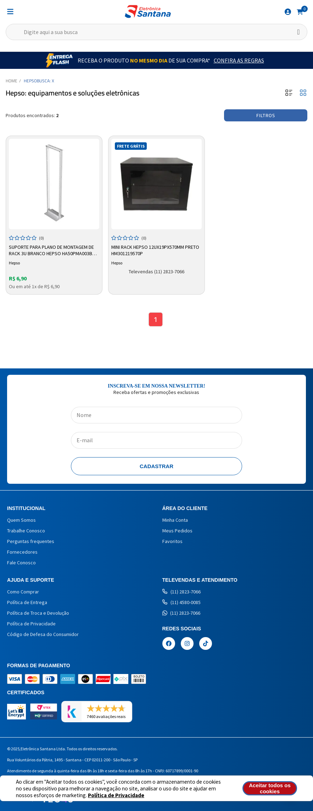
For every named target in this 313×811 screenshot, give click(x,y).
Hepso (30, 81)
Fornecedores (22, 552)
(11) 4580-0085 (181, 602)
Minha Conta (175, 520)
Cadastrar (156, 466)
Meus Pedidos (177, 530)
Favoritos (172, 541)
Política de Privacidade (116, 795)
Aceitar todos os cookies (270, 788)
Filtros (265, 115)
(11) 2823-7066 (181, 591)
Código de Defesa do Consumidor (43, 634)
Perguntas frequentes (30, 541)
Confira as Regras (239, 60)
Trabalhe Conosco (26, 530)
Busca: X (45, 81)
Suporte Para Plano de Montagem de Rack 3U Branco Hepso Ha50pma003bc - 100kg (53, 250)
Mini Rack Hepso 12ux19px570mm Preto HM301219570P (155, 250)
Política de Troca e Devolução (38, 613)
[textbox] (156, 32)
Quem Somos (21, 520)
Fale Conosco (21, 562)
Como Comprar (23, 591)
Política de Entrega (27, 602)
